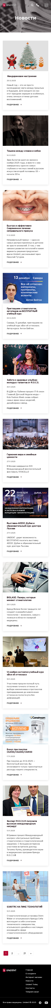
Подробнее (13, 104)
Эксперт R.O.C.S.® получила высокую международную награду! (22, 824)
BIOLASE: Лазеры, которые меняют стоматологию (21, 599)
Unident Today (32, 984)
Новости (29, 981)
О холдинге (31, 974)
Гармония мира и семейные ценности (21, 456)
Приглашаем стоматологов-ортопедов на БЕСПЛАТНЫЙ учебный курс (22, 311)
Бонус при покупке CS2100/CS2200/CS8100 (19, 751)
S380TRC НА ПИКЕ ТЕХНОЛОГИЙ (24, 907)
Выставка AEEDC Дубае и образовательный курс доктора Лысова (24, 526)
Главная (29, 970)
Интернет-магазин (34, 977)
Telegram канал (32, 992)
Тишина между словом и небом (24, 151)
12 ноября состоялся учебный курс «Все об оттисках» (25, 673)
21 (25, 953)
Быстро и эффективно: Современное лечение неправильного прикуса (20, 228)
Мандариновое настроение (21, 76)
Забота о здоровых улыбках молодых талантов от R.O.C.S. (23, 381)
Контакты (30, 988)
